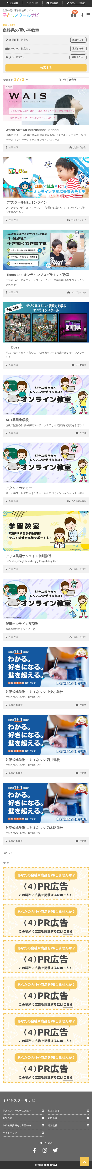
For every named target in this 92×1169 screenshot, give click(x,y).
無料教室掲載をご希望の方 (17, 1125)
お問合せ (52, 1118)
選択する (78, 40)
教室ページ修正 (76, 3)
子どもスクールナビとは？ (17, 1110)
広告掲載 (52, 3)
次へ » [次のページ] (8, 853)
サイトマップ (10, 1133)
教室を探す (54, 1110)
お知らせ (7, 1118)
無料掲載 (12, 3)
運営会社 (52, 1125)
